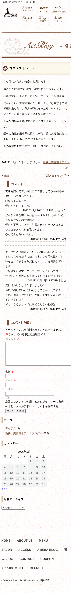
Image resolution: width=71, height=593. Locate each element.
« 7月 (5, 493)
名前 (9, 376)
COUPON (47, 563)
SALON (7, 554)
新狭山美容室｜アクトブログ (22, 437)
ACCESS (24, 554)
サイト (9, 393)
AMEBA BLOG (47, 554)
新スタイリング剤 (56, 175)
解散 (6, 175)
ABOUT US (25, 545)
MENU (43, 545)
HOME (6, 545)
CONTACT (27, 563)
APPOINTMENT (12, 572)
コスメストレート (22, 68)
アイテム (10, 432)
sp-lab (44, 584)
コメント (12, 339)
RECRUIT (36, 572)
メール (11, 384)
